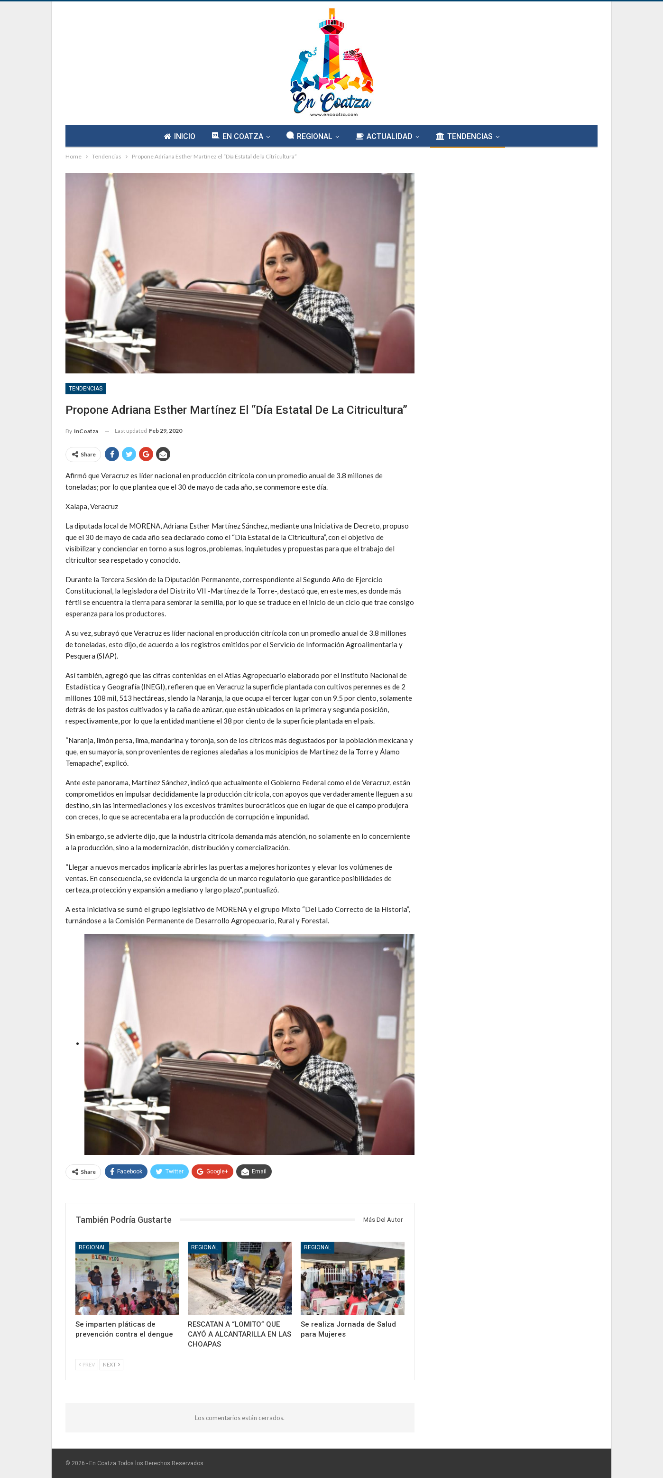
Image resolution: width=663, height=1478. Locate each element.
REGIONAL (309, 136)
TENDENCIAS (464, 136)
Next (111, 1364)
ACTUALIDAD (384, 136)
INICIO (179, 136)
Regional (92, 1247)
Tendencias (85, 388)
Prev (87, 1364)
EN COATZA (237, 136)
